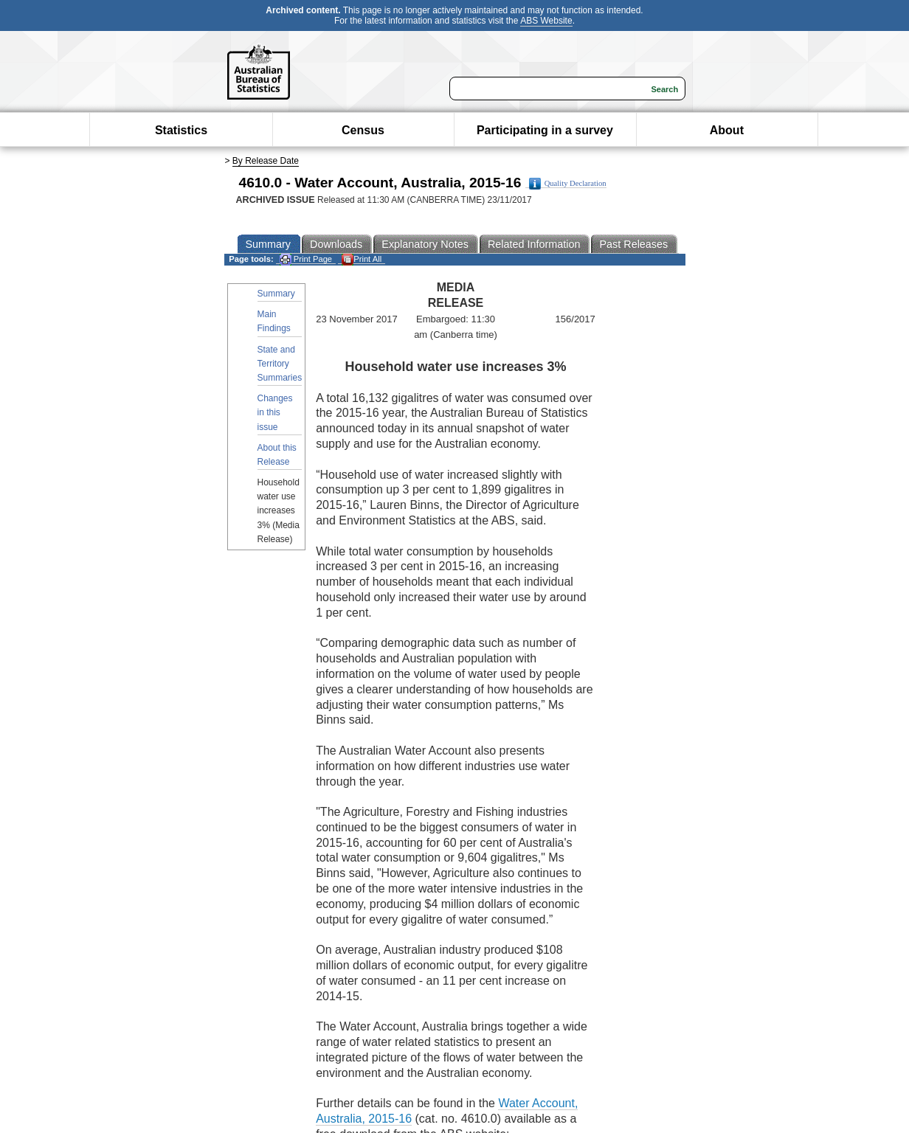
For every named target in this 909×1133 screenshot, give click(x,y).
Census (363, 130)
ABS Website (546, 20)
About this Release (277, 455)
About (727, 130)
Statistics (181, 130)
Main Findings (274, 321)
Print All (361, 259)
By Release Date (265, 161)
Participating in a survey (545, 130)
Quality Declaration (567, 183)
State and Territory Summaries (280, 363)
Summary (276, 293)
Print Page (306, 259)
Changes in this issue (275, 412)
